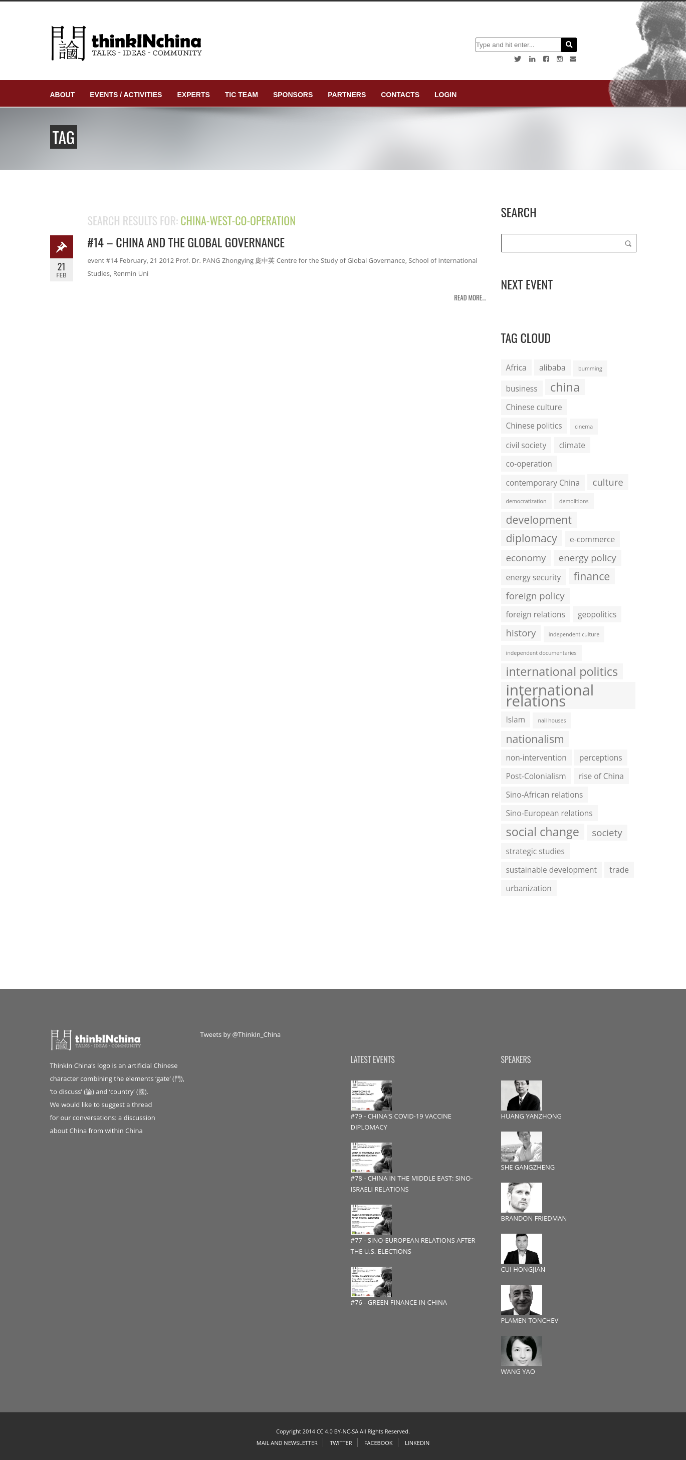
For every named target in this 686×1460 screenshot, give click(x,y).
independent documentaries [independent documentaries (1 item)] (541, 652)
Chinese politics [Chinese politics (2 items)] (534, 425)
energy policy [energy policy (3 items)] (587, 557)
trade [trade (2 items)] (619, 869)
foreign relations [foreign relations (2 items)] (535, 614)
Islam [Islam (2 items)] (515, 719)
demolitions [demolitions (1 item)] (574, 501)
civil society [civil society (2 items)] (526, 445)
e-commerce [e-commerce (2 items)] (592, 539)
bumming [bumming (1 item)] (590, 368)
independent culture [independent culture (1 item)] (574, 634)
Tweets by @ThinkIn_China (240, 1034)
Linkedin (417, 1442)
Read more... (470, 297)
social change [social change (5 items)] (542, 832)
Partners (347, 95)
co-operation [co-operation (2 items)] (529, 463)
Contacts (400, 95)
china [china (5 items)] (565, 387)
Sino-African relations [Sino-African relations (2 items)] (544, 794)
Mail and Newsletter (287, 1442)
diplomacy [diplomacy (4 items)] (531, 538)
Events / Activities (126, 95)
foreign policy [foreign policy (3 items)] (535, 595)
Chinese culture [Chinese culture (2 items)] (534, 407)
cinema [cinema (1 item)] (584, 426)
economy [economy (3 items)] (526, 557)
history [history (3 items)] (521, 632)
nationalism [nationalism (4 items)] (535, 739)
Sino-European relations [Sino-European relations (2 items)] (549, 813)
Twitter (341, 1442)
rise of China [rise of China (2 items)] (601, 776)
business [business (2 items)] (522, 388)
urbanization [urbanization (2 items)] (529, 888)
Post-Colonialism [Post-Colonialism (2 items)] (536, 776)
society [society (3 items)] (607, 832)
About (62, 95)
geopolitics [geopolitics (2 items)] (597, 614)
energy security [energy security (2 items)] (533, 577)
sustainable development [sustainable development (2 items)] (551, 869)
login (445, 95)
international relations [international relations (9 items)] (550, 695)
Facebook (378, 1442)
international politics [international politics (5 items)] (562, 671)
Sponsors (293, 95)
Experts (193, 95)
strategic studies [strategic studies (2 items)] (535, 851)
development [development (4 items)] (539, 519)
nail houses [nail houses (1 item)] (552, 720)
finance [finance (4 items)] (592, 576)
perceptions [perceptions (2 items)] (600, 757)
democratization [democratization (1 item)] (526, 501)
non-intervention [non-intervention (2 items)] (536, 757)
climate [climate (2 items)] (572, 445)
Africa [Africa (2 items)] (516, 367)
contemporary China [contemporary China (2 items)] (543, 482)
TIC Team (241, 95)
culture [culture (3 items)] (607, 482)
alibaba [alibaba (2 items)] (552, 367)
